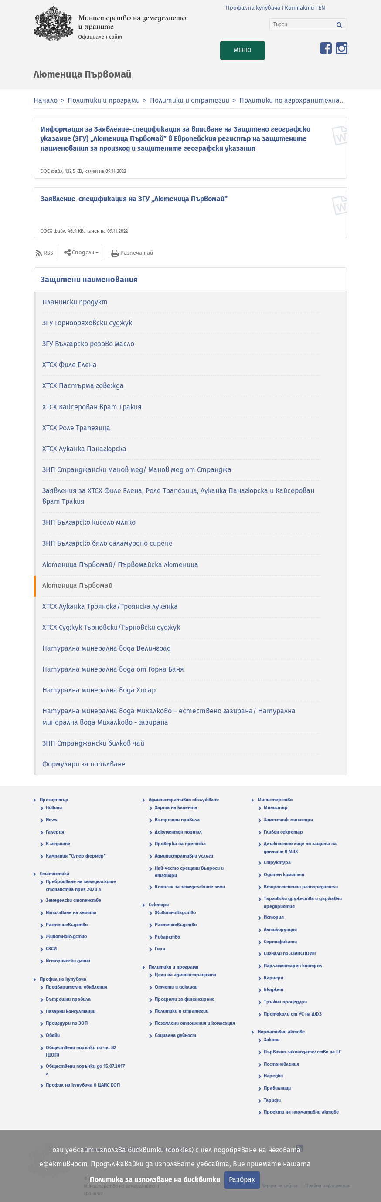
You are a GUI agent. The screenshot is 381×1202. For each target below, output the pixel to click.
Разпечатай (136, 253)
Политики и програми (104, 100)
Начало (46, 100)
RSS (48, 253)
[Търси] (301, 24)
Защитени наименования (89, 279)
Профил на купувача (253, 7)
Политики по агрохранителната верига (306, 100)
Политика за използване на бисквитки (155, 1179)
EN (321, 7)
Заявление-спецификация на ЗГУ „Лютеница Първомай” (134, 199)
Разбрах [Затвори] (242, 1179)
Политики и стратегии (189, 100)
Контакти (299, 7)
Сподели (83, 253)
